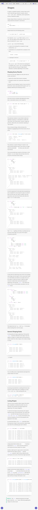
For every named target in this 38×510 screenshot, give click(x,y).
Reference (10, 3)
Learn (7, 3)
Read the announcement (22, 1)
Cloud (14, 3)
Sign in (34, 3)
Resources (17, 3)
